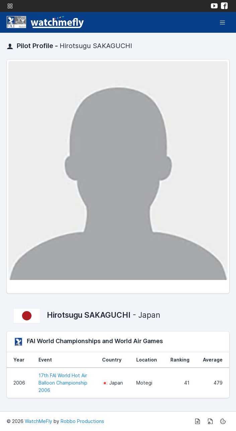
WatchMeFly (38, 421)
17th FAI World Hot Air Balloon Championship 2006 (62, 383)
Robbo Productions (82, 421)
